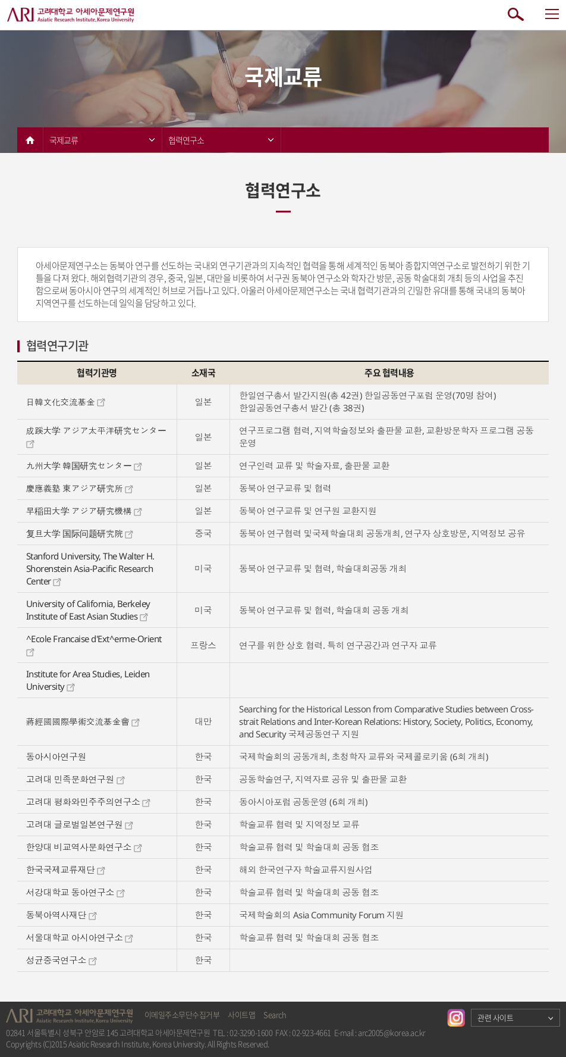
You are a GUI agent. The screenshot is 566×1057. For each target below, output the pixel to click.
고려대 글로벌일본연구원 (80, 824)
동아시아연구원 (56, 756)
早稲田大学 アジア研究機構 (84, 511)
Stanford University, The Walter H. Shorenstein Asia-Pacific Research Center (90, 568)
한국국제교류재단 (66, 869)
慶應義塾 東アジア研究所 (80, 488)
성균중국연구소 (61, 960)
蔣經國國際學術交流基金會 (83, 721)
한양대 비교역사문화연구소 (84, 847)
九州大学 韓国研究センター (84, 465)
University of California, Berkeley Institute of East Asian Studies (88, 610)
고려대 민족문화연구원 (75, 779)
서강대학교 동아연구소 (75, 892)
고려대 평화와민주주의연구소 (88, 802)
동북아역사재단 (61, 915)
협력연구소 (220, 140)
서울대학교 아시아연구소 (80, 937)
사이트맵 (241, 1014)
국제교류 (102, 140)
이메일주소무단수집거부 (182, 1014)
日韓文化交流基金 (66, 402)
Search (274, 1014)
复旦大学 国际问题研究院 (80, 533)
